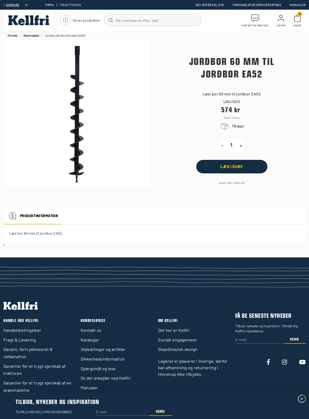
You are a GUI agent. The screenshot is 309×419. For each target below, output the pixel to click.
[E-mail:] (260, 340)
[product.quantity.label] (231, 145)
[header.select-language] (16, 5)
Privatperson (70, 5)
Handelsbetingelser (22, 330)
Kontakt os (91, 330)
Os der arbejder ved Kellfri (105, 378)
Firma (49, 5)
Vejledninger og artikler (103, 349)
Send (294, 339)
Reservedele (31, 35)
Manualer (298, 5)
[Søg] (152, 20)
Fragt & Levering (19, 339)
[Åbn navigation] (80, 20)
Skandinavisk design (177, 349)
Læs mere (231, 101)
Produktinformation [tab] (32, 215)
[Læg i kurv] (231, 166)
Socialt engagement (177, 339)
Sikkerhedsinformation (103, 359)
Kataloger (90, 339)
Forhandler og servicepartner (257, 5)
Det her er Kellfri (210, 5)
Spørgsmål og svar (98, 368)
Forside (12, 35)
